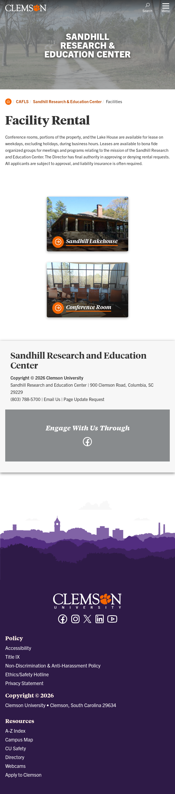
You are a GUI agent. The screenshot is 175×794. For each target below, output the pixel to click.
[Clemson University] (26, 10)
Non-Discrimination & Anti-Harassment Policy (52, 665)
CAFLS (22, 101)
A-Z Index (15, 730)
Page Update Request (84, 399)
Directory (14, 757)
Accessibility (18, 648)
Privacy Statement (24, 683)
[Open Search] (147, 7)
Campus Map (19, 739)
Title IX (12, 656)
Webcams (15, 766)
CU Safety (15, 748)
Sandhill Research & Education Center (67, 101)
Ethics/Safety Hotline (27, 674)
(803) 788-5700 (25, 399)
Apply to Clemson (23, 774)
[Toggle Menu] (166, 7)
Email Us (52, 399)
